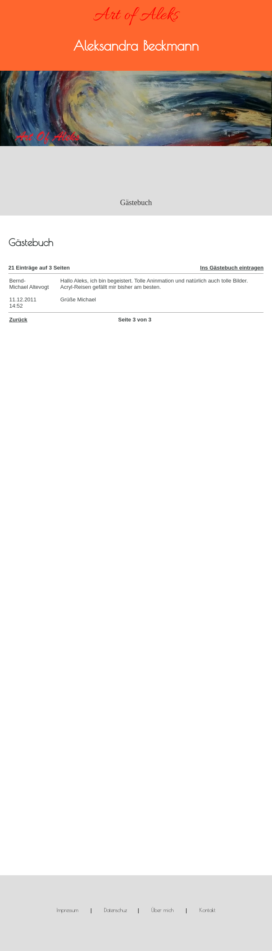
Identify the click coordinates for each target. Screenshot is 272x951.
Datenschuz (115, 910)
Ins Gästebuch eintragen (232, 268)
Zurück (18, 319)
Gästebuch (136, 202)
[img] (136, 108)
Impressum (67, 910)
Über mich (162, 910)
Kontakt (207, 910)
